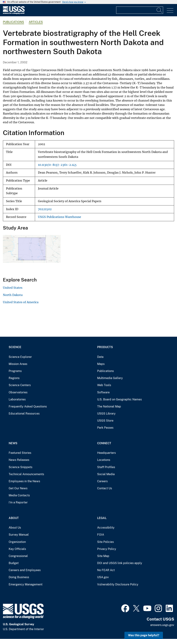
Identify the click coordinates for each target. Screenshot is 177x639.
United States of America (20, 302)
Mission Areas (18, 364)
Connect (104, 443)
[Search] (159, 10)
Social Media (106, 474)
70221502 (45, 209)
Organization (17, 542)
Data (100, 357)
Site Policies (105, 542)
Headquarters (106, 453)
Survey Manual (19, 534)
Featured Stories (20, 453)
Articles (36, 22)
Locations (103, 460)
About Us (15, 527)
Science (15, 347)
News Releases (19, 460)
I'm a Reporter (18, 502)
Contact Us (104, 488)
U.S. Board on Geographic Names (119, 399)
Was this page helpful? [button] (143, 635)
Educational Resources (24, 413)
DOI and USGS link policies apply (119, 563)
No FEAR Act (106, 570)
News (13, 443)
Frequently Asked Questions (28, 406)
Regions (14, 378)
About (14, 518)
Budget (14, 563)
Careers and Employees (25, 570)
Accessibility (106, 527)
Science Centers (20, 385)
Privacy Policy (106, 549)
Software (103, 392)
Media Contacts (19, 495)
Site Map (103, 556)
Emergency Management (25, 584)
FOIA (100, 534)
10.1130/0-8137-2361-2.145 (57, 165)
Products (105, 347)
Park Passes (105, 427)
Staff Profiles (106, 467)
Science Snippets (20, 467)
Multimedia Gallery (110, 378)
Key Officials (17, 549)
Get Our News (18, 488)
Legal (102, 518)
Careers (102, 481)
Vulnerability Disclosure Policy (117, 584)
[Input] (139, 10)
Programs (15, 371)
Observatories (18, 392)
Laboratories (17, 399)
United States (12, 287)
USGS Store (105, 420)
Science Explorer (20, 357)
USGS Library (106, 413)
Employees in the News (24, 481)
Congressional (18, 556)
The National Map (109, 406)
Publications (13, 22)
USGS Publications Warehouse (59, 217)
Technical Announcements (26, 474)
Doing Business (19, 577)
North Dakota (13, 295)
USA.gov (103, 577)
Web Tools (104, 385)
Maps (101, 364)
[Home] (14, 13)
